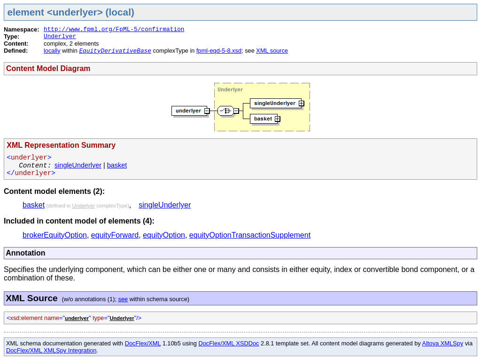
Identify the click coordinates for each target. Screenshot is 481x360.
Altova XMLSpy (443, 343)
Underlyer (60, 36)
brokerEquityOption (55, 235)
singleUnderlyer (77, 165)
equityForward (115, 235)
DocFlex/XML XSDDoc (229, 343)
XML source (272, 50)
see (123, 299)
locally (52, 50)
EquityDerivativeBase (115, 51)
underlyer (77, 318)
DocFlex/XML (143, 343)
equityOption (164, 235)
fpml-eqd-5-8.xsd (218, 50)
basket (117, 165)
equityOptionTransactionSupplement (249, 235)
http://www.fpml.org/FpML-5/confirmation (114, 29)
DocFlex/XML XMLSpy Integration (51, 350)
